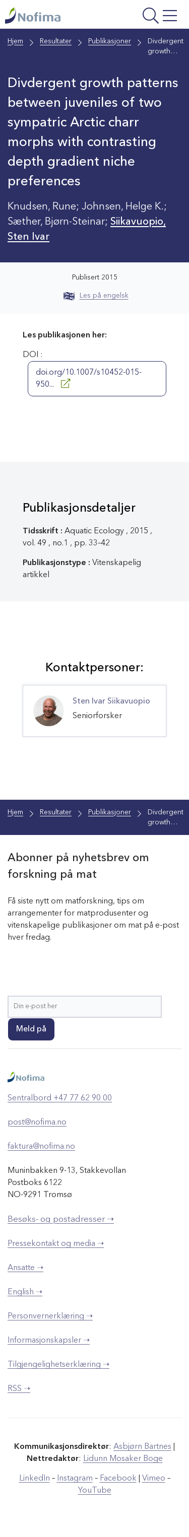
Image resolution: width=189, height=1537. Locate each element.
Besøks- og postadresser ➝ (61, 1219)
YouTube (94, 1491)
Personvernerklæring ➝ (50, 1316)
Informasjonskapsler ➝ (49, 1341)
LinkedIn (34, 1479)
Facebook (118, 1479)
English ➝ (25, 1292)
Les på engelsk (96, 295)
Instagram (75, 1479)
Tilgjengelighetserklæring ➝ (58, 1365)
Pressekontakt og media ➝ (56, 1244)
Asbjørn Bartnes (142, 1447)
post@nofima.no (37, 1123)
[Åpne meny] (148, 17)
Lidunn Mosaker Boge (123, 1459)
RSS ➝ (19, 1389)
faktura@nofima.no (41, 1147)
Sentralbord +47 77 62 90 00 (60, 1098)
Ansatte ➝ (25, 1268)
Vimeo (153, 1479)
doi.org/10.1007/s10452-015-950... (89, 379)
